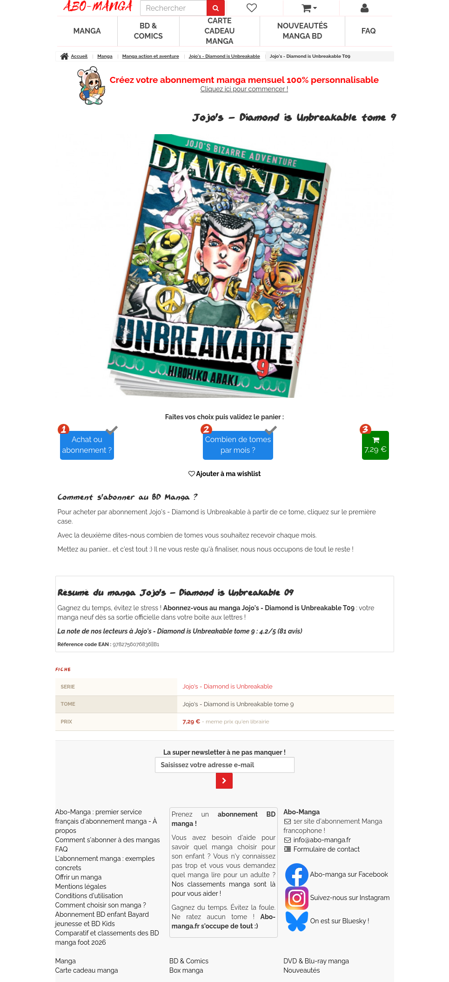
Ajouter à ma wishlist (224, 473)
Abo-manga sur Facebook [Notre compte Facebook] (336, 874)
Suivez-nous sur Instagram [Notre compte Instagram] (337, 897)
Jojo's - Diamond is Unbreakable (228, 686)
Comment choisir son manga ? (100, 905)
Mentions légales (81, 886)
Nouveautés (301, 970)
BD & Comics (148, 31)
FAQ (369, 31)
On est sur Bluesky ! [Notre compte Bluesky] (327, 921)
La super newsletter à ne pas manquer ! (225, 769)
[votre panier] (309, 8)
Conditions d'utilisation (89, 896)
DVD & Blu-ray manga (316, 961)
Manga (87, 31)
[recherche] (173, 8)
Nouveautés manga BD (302, 31)
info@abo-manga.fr (322, 840)
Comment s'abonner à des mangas (107, 840)
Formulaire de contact (327, 849)
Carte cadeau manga (219, 31)
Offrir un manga (78, 877)
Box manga (186, 970)
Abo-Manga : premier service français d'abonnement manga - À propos (106, 821)
